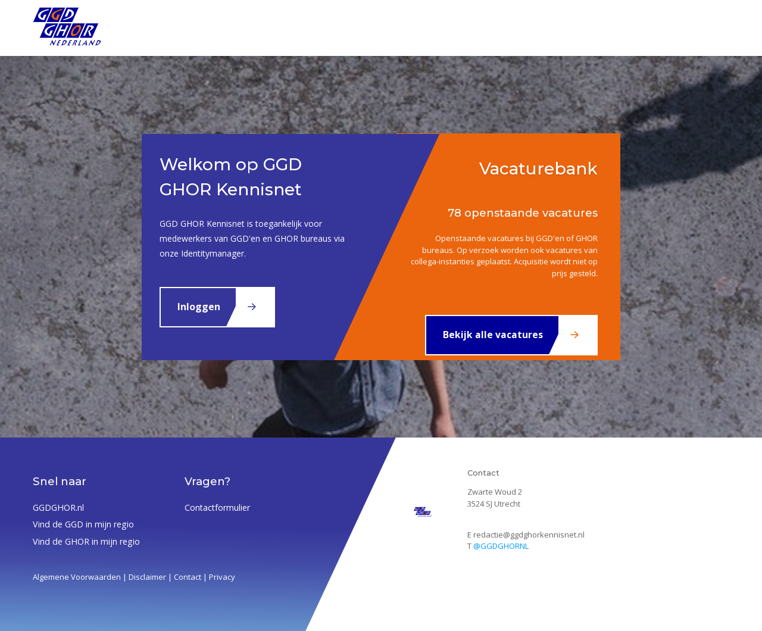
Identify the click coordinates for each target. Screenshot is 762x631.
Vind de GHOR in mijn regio (86, 541)
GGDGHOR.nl (58, 507)
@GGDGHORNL (501, 546)
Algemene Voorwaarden (77, 576)
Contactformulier (217, 507)
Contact (187, 576)
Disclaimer (147, 576)
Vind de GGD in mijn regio (83, 524)
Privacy (222, 576)
